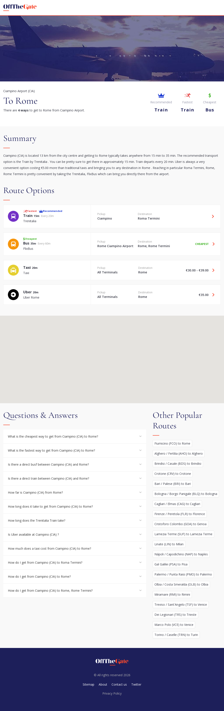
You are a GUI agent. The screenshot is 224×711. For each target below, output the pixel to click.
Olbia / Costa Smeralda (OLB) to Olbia (181, 584)
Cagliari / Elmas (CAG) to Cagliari (177, 504)
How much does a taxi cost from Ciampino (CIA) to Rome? (49, 548)
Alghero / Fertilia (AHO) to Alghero (178, 453)
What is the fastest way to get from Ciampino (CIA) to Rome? (51, 450)
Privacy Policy (112, 693)
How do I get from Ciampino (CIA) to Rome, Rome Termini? (50, 590)
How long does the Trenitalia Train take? (36, 520)
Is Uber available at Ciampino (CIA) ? (33, 534)
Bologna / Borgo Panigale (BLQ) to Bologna (185, 494)
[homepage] (20, 7)
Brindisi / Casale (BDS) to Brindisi (177, 463)
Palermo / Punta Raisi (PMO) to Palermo (183, 574)
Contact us (119, 684)
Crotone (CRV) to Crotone (172, 474)
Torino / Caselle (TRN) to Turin (176, 635)
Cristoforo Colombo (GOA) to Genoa (180, 524)
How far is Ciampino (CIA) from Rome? (35, 492)
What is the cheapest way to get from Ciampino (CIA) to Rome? (53, 436)
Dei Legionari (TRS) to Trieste (175, 614)
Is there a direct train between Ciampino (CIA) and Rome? (48, 478)
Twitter (136, 684)
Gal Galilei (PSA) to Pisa (170, 564)
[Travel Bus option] (212, 244)
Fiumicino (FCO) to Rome (172, 443)
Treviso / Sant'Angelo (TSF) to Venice (180, 604)
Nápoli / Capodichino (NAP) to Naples (181, 554)
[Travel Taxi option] (211, 270)
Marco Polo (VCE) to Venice (173, 625)
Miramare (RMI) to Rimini (172, 594)
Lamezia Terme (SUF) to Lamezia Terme (183, 534)
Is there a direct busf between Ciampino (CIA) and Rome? (48, 464)
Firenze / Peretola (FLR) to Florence (179, 514)
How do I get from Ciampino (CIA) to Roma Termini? (45, 562)
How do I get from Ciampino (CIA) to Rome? (39, 576)
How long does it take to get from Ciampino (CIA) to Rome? (50, 506)
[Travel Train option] (211, 216)
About (103, 684)
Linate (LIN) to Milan (169, 544)
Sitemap (88, 684)
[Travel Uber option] (211, 294)
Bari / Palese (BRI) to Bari (172, 484)
